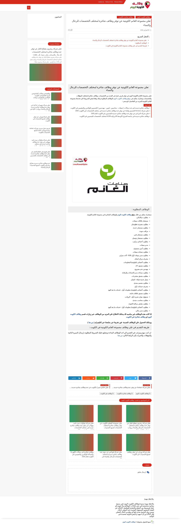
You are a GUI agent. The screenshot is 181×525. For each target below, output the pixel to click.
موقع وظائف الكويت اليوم (122, 98)
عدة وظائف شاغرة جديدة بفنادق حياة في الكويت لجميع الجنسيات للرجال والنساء (40, 165)
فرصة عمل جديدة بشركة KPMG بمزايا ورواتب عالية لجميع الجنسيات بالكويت (40, 130)
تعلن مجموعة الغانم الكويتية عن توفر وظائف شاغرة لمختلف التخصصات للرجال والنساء (119, 40)
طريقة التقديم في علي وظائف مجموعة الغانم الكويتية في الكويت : (126, 46)
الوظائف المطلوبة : (141, 43)
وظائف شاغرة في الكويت (136, 317)
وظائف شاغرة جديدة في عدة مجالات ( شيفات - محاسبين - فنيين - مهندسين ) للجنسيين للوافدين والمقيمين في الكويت (110, 108)
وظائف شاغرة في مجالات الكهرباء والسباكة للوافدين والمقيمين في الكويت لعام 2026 (82, 454)
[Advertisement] (110, 66)
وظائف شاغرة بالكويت (126, 17)
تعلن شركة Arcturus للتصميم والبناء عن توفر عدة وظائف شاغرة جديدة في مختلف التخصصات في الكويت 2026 (112, 111)
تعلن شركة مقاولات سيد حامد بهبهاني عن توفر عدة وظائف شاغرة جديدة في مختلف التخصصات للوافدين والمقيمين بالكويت (40, 144)
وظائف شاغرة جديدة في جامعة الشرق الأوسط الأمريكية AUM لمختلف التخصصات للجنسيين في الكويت (114, 116)
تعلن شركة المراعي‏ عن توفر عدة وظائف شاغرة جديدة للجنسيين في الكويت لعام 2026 (120, 113)
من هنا (90, 322)
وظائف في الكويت (107, 393)
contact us (101, 2)
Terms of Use (109, 2)
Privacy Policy (118, 2)
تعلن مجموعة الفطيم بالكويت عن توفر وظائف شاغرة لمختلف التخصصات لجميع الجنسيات (111, 425)
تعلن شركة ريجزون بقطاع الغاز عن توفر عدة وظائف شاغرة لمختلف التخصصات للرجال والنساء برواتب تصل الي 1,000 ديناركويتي (46, 51)
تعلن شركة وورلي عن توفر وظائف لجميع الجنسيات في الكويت (41, 119)
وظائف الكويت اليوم (143, 17)
